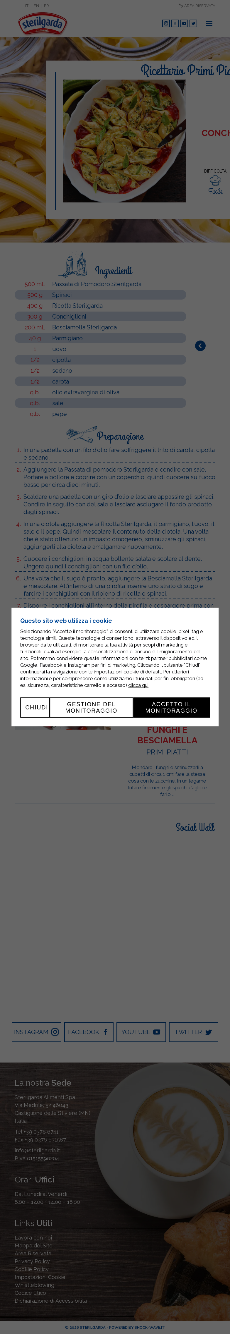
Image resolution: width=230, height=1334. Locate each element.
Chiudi (36, 707)
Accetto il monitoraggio (172, 707)
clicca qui (138, 685)
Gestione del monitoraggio (91, 707)
